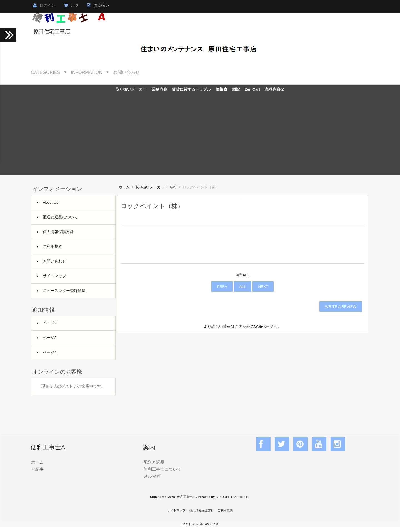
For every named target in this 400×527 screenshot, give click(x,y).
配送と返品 (154, 462)
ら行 (173, 187)
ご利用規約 (49, 246)
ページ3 (47, 338)
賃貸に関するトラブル (191, 89)
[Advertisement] (200, 136)
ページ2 (47, 323)
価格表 (221, 89)
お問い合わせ (126, 72)
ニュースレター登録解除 (61, 291)
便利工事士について (162, 469)
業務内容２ (274, 89)
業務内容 (159, 89)
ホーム (124, 187)
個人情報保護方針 (55, 232)
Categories (45, 72)
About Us (47, 202)
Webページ (264, 326)
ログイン (44, 5)
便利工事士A (185, 496)
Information (86, 72)
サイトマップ (51, 276)
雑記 (236, 89)
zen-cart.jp (241, 496)
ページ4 (47, 352)
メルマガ (152, 476)
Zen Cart (252, 89)
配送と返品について (57, 217)
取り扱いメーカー (149, 187)
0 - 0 (71, 5)
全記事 (37, 469)
